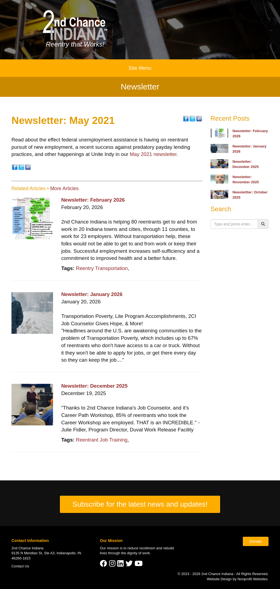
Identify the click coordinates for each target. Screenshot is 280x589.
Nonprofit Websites (252, 579)
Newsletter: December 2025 (94, 386)
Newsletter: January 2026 (91, 294)
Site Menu (140, 68)
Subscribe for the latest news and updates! (140, 504)
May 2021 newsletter (153, 154)
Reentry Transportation (102, 268)
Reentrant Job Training (101, 440)
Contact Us (20, 566)
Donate (255, 541)
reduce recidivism (141, 548)
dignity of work (138, 553)
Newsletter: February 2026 (93, 200)
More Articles (64, 188)
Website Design (220, 579)
